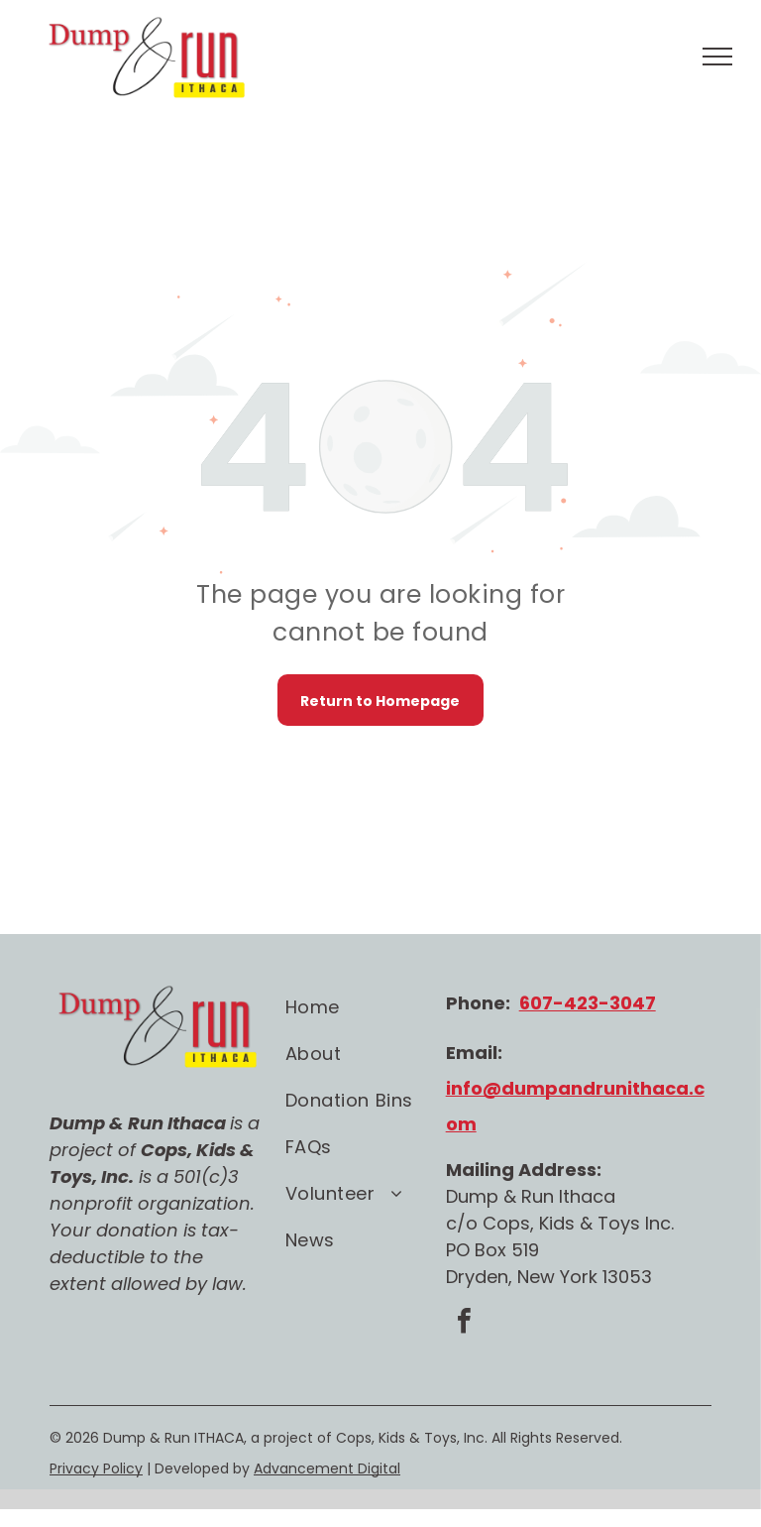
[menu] (717, 56)
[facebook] (465, 1323)
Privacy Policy (96, 1468)
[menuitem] (365, 1007)
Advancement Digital (327, 1468)
